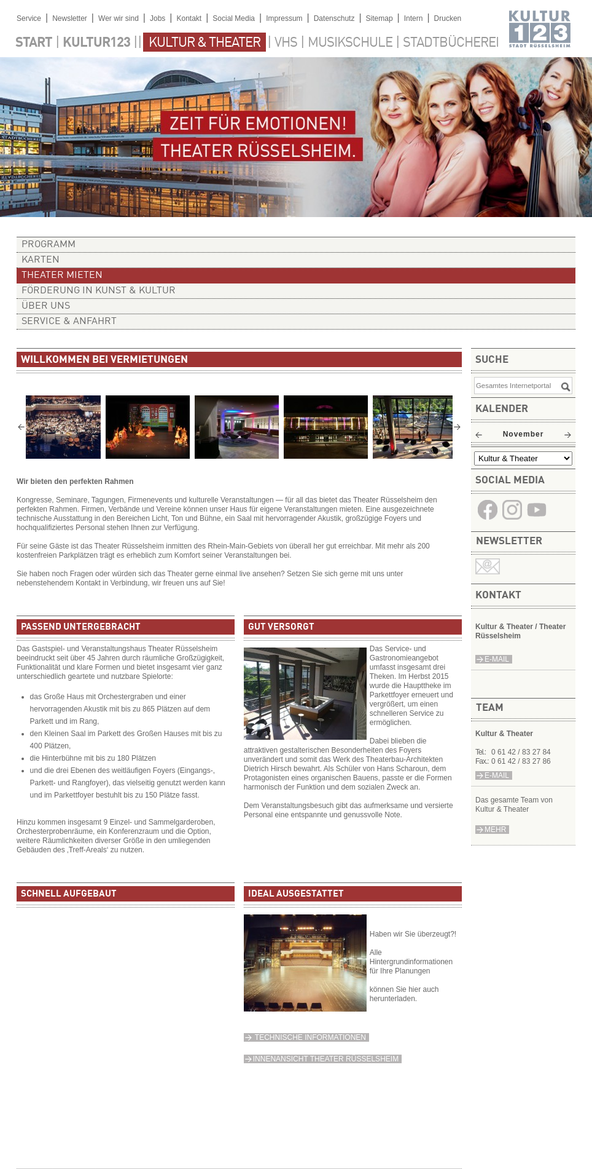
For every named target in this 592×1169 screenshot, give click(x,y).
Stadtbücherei (451, 43)
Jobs (157, 18)
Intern (413, 18)
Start (33, 43)
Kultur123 (96, 43)
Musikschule (350, 43)
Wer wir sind (118, 18)
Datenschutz (334, 18)
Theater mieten (62, 275)
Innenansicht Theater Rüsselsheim (326, 1059)
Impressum (284, 18)
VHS (286, 43)
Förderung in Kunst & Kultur (98, 291)
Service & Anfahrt (69, 322)
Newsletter (69, 18)
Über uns (45, 306)
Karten (40, 260)
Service (29, 18)
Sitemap (379, 18)
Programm (48, 245)
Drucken (448, 18)
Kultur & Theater (204, 43)
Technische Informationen (309, 1037)
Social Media (233, 18)
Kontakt (188, 18)
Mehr (495, 829)
